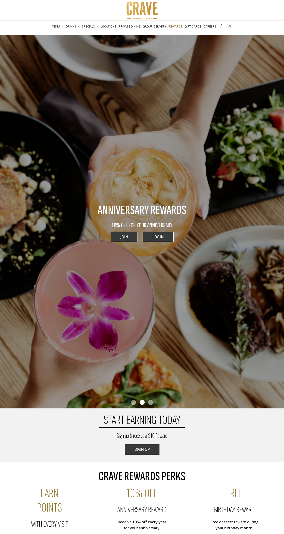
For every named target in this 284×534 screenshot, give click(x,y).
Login (158, 237)
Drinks (73, 26)
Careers (210, 26)
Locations (108, 26)
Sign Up (142, 449)
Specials (90, 26)
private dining (129, 26)
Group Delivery (154, 26)
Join (124, 237)
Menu (57, 26)
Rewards (175, 26)
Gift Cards (193, 26)
